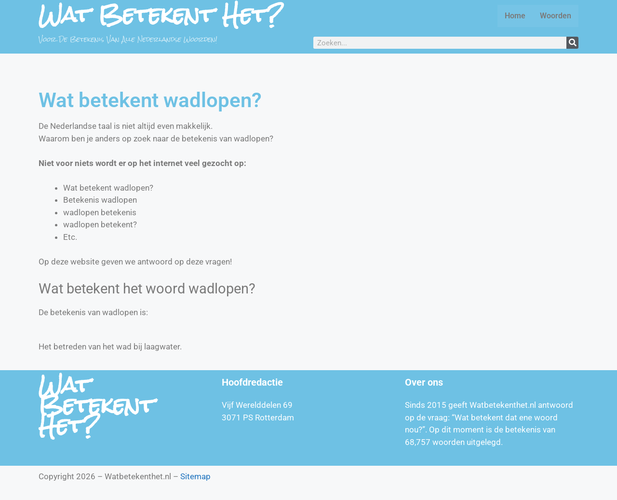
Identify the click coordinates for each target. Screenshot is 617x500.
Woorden (555, 15)
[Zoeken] (572, 43)
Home (515, 15)
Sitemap (195, 476)
